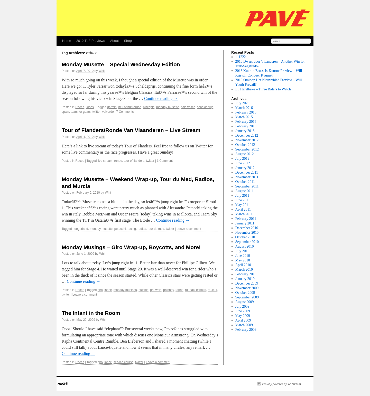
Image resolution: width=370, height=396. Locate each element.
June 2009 (242, 311)
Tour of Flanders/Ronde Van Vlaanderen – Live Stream (131, 130)
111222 (240, 57)
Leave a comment (189, 229)
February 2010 (245, 274)
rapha (179, 290)
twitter (96, 112)
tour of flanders (134, 161)
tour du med (156, 229)
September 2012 (247, 149)
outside (143, 290)
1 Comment (165, 161)
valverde (108, 112)
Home (66, 41)
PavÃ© (62, 384)
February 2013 (245, 126)
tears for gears (80, 112)
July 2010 (242, 251)
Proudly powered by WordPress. (282, 384)
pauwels (156, 290)
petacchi (120, 229)
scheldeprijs (205, 107)
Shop (128, 41)
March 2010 (244, 269)
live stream (105, 161)
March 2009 (244, 325)
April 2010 (243, 265)
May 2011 (242, 205)
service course (123, 362)
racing (131, 229)
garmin (112, 107)
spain (65, 112)
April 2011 (243, 209)
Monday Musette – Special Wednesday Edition (121, 64)
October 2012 (245, 145)
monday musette (167, 107)
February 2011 (245, 219)
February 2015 (245, 122)
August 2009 (244, 302)
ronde (118, 161)
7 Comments (125, 112)
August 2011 (244, 191)
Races (79, 107)
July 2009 (242, 306)
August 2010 (244, 246)
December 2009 (246, 283)
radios (142, 229)
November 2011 (246, 177)
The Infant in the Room (91, 313)
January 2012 (245, 168)
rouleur (212, 290)
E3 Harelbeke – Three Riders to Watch (263, 89)
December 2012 (246, 135)
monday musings (125, 290)
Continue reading (161, 98)
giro (100, 290)
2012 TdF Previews (90, 41)
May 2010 (242, 260)
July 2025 (242, 103)
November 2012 (247, 140)
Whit (101, 71)
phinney (168, 290)
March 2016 (244, 108)
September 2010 (247, 242)
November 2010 (247, 232)
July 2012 (242, 159)
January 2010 (245, 279)
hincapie (149, 107)
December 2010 (246, 228)
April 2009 (243, 320)
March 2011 (244, 214)
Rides (90, 107)
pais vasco (188, 107)
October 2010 (245, 237)
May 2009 (242, 316)
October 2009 (245, 293)
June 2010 (242, 256)
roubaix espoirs (195, 290)
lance (108, 290)
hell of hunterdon (129, 107)
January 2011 (245, 223)
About (114, 41)
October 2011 (245, 182)
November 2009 (247, 288)
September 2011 (247, 186)
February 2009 (245, 330)
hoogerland (80, 229)
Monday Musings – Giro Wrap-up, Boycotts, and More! (131, 247)
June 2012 (242, 163)
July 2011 (242, 195)
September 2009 (247, 297)
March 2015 (244, 117)
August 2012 (244, 154)
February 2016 (245, 112)
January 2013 (245, 131)
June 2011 (242, 200)
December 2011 (246, 172)
